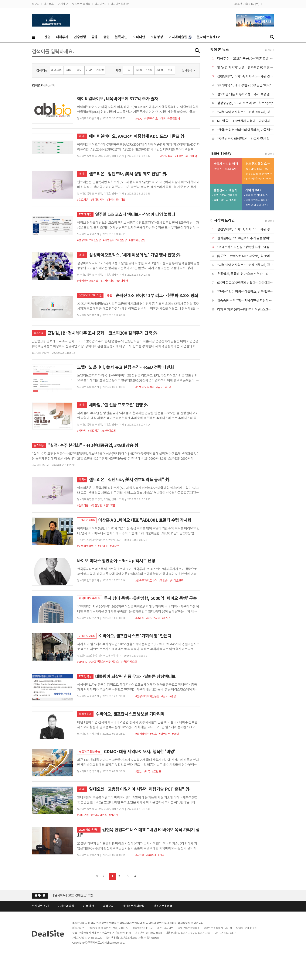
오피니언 (139, 37)
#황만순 (163, 580)
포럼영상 (157, 37)
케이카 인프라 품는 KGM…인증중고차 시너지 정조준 (259, 200)
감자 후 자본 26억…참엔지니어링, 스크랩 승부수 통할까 (253, 309)
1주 (128, 70)
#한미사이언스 (99, 815)
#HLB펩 (179, 156)
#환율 (138, 771)
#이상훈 (114, 546)
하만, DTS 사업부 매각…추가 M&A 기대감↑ (227, 195)
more (268, 50)
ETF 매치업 (85, 214)
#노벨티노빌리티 (144, 387)
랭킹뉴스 (49, 4)
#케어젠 (113, 815)
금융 (95, 37)
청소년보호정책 (162, 906)
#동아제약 (122, 281)
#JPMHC (103, 546)
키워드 (89, 70)
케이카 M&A (253, 190)
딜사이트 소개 (40, 906)
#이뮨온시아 (153, 618)
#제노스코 (168, 618)
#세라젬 (81, 431)
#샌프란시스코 (129, 662)
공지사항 (40, 895)
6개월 (159, 70)
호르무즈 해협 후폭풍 (258, 163)
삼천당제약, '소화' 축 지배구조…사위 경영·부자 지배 (251, 76)
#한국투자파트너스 (146, 580)
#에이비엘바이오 (115, 200)
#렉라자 (139, 618)
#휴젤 (175, 734)
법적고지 (108, 906)
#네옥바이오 (151, 118)
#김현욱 (139, 855)
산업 (47, 37)
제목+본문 (56, 70)
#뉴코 (159, 387)
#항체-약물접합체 (170, 118)
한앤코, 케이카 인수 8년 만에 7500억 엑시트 (259, 205)
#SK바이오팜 (108, 431)
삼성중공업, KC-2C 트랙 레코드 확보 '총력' (245, 103)
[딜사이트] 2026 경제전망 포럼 (73, 895)
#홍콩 (173, 696)
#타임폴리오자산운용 (115, 240)
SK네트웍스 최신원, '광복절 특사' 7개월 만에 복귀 (249, 247)
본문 (79, 70)
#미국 (168, 387)
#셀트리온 (83, 200)
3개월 (149, 70)
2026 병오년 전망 (89, 829)
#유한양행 (96, 505)
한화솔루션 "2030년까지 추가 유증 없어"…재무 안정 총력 (254, 238)
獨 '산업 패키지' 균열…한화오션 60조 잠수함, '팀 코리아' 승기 (257, 67)
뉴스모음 (39, 333)
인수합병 (80, 37)
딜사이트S (100, 4)
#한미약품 (109, 505)
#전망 (161, 855)
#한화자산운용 (137, 240)
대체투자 (62, 37)
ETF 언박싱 (85, 676)
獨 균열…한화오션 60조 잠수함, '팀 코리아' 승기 (248, 256)
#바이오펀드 (177, 580)
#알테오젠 (83, 815)
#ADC (138, 118)
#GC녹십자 (166, 156)
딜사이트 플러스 (81, 4)
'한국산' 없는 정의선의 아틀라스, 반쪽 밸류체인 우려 (251, 130)
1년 (170, 70)
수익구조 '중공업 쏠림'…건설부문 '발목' (227, 169)
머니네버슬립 (180, 37)
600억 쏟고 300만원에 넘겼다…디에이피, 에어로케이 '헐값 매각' (259, 121)
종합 (109, 295)
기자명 (100, 70)
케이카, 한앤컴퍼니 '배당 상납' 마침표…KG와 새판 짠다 (259, 195)
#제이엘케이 (98, 200)
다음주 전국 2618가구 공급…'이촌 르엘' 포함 (246, 58)
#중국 (164, 696)
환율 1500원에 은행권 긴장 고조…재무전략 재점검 (259, 173)
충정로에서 (85, 714)
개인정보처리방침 (133, 906)
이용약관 (88, 906)
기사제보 (63, 4)
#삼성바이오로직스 (88, 281)
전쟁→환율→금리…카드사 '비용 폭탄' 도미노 (259, 178)
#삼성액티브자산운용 (89, 240)
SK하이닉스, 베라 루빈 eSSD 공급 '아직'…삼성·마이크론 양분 (258, 85)
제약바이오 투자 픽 (89, 598)
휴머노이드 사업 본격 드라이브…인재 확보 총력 (227, 200)
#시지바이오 (108, 281)
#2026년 (151, 855)
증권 (106, 37)
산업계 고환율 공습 (89, 751)
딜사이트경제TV (119, 4)
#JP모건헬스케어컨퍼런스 (104, 662)
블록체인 (121, 37)
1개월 (139, 70)
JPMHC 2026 (87, 520)
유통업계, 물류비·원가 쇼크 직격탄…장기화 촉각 (259, 169)
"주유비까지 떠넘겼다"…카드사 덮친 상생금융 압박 (251, 139)
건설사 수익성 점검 (225, 163)
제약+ (82, 136)
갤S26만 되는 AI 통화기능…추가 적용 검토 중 (246, 94)
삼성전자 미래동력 (225, 190)
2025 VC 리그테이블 (90, 295)
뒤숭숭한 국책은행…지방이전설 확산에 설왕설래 (249, 301)
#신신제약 (191, 156)
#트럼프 (156, 771)
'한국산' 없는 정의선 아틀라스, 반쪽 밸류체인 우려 (249, 292)
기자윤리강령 (66, 906)
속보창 (35, 4)
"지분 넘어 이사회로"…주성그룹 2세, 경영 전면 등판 (251, 112)
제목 (68, 70)
